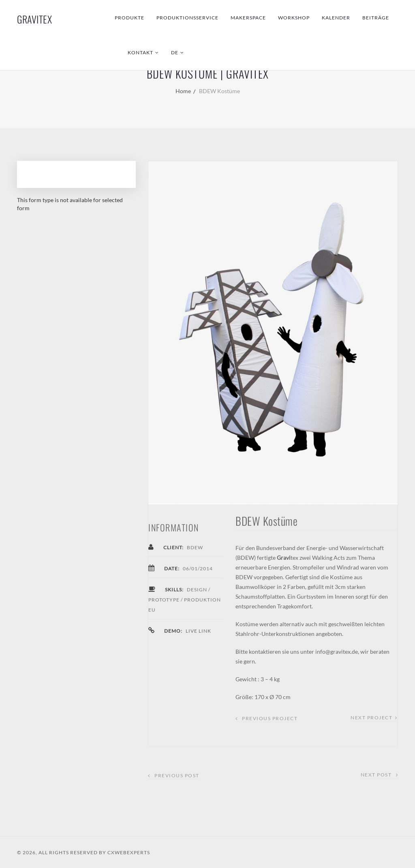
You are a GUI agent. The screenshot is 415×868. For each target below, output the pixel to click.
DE (174, 52)
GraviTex (34, 19)
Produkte (129, 18)
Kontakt (140, 52)
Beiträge (375, 18)
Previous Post (173, 775)
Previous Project (269, 718)
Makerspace (248, 18)
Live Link (198, 631)
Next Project (371, 717)
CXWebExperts (128, 852)
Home (183, 90)
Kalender (336, 18)
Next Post (379, 775)
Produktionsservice (187, 18)
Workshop (294, 18)
